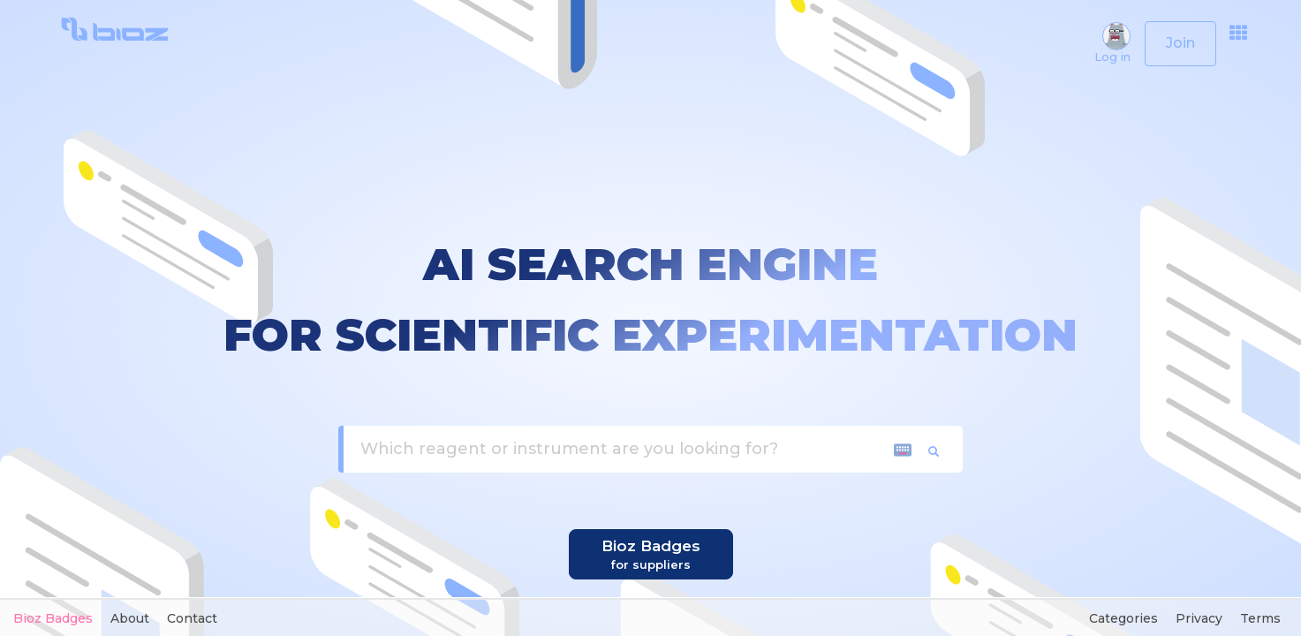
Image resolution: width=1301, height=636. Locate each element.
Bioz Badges (53, 618)
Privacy (1199, 618)
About (129, 618)
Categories (1123, 618)
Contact (192, 618)
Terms (1260, 618)
